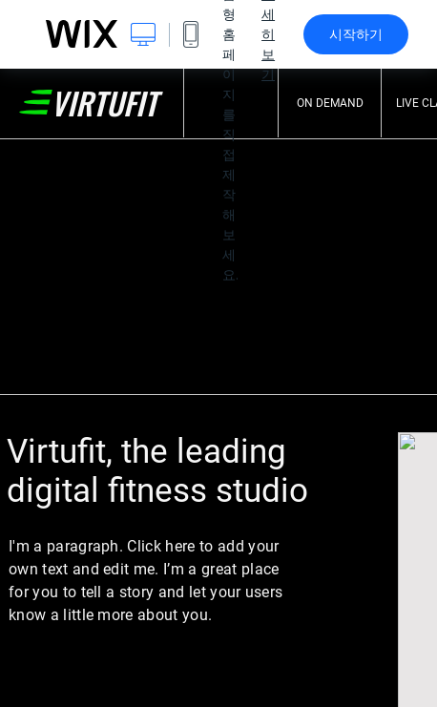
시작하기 (356, 34)
